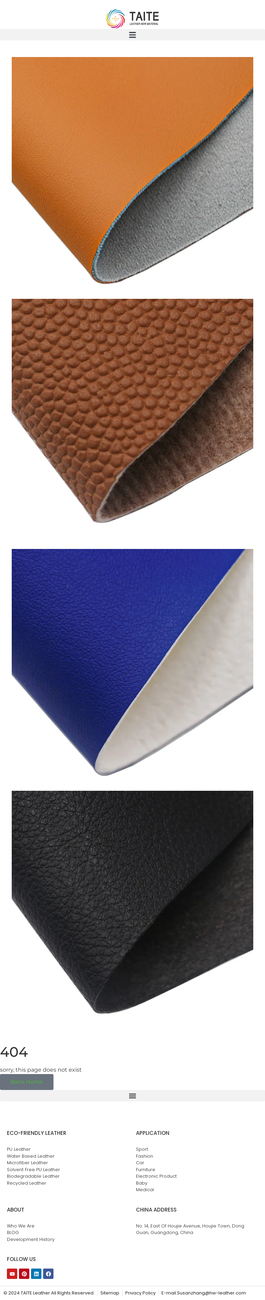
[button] (132, 34)
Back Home (26, 1082)
